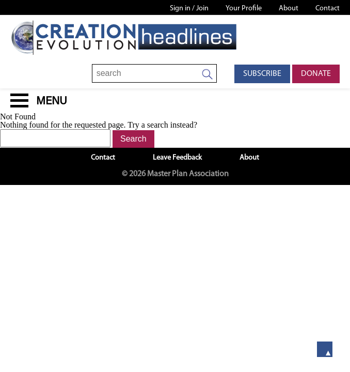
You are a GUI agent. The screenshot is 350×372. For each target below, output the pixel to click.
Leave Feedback (177, 158)
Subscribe (262, 74)
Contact (327, 8)
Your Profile (244, 8)
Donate (316, 74)
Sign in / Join (189, 8)
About (288, 8)
